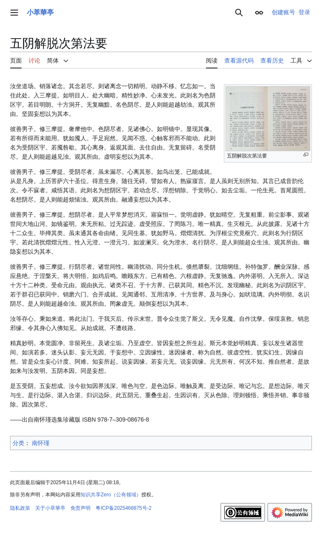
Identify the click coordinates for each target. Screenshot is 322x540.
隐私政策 (20, 508)
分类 (18, 443)
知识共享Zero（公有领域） (110, 495)
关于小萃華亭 (50, 508)
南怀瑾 (40, 443)
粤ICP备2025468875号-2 (123, 508)
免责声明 (80, 508)
